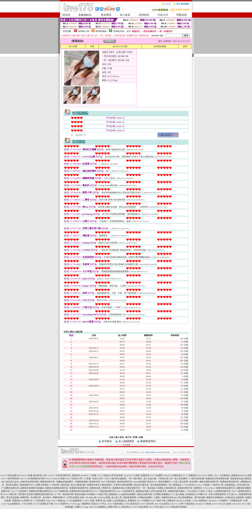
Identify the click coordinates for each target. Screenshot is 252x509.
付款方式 (163, 14)
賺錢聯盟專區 (148, 441)
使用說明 (144, 14)
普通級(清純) (119, 31)
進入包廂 (73, 46)
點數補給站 (85, 14)
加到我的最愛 (160, 46)
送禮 (92, 46)
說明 (185, 46)
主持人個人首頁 (116, 437)
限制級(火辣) (84, 31)
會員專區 (106, 14)
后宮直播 (126, 445)
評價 (135, 437)
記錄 (141, 437)
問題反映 (181, 14)
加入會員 (125, 14)
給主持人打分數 (120, 46)
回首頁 (66, 14)
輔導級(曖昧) (101, 31)
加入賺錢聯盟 (126, 441)
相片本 (128, 437)
